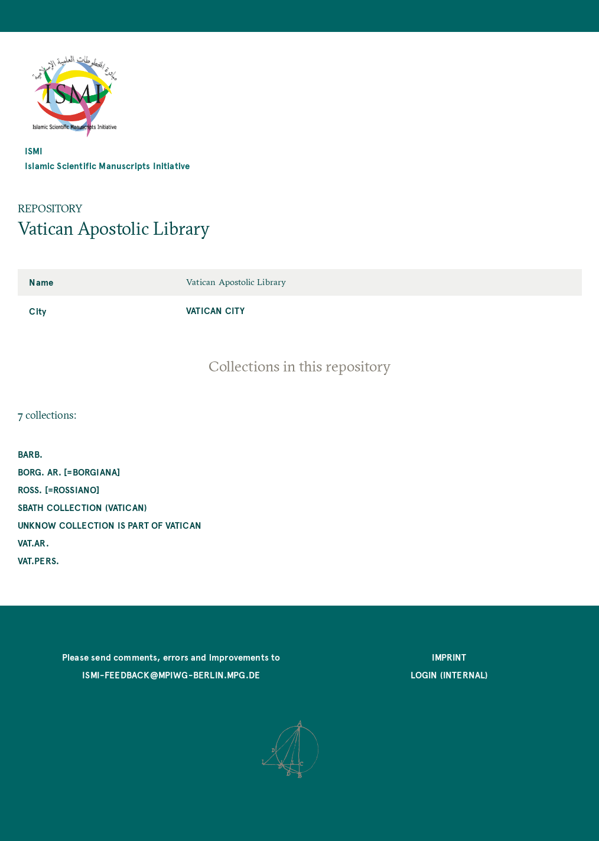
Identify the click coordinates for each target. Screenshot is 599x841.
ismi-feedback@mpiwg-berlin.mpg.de (171, 674)
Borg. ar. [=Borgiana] (69, 471)
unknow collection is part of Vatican (109, 525)
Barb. (30, 454)
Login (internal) (450, 674)
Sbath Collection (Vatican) (83, 507)
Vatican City (215, 310)
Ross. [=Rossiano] (59, 489)
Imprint (449, 657)
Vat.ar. (33, 542)
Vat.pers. (39, 560)
